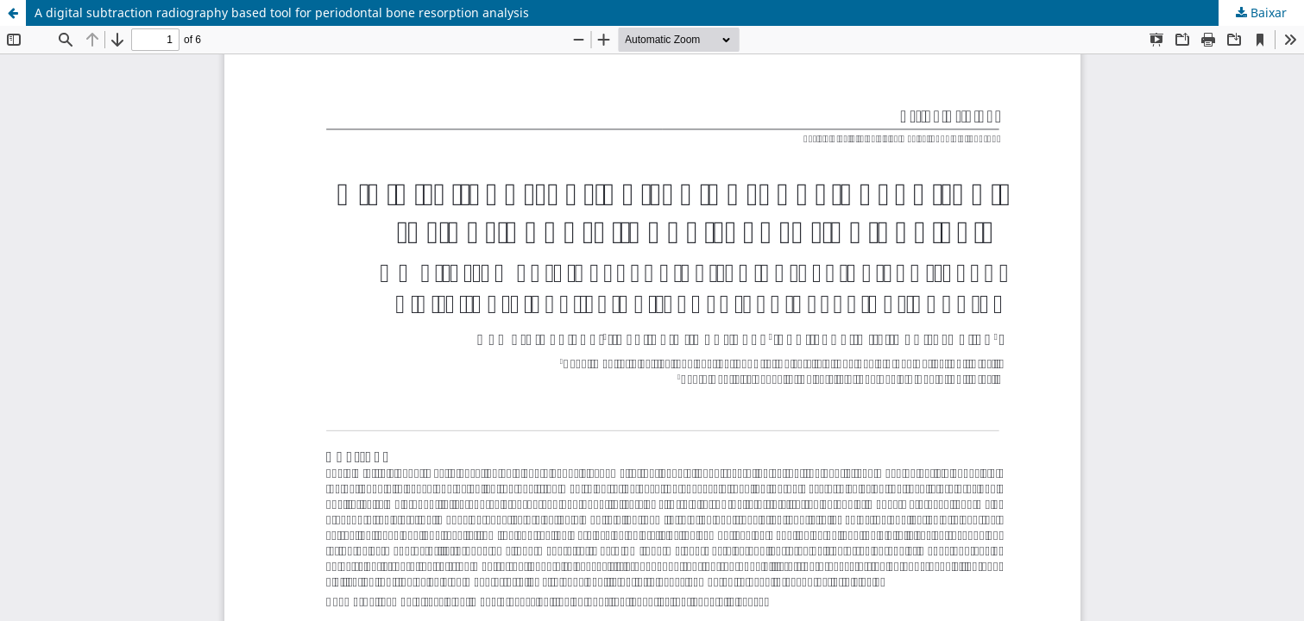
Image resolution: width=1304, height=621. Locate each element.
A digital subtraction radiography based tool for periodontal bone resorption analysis (282, 12)
